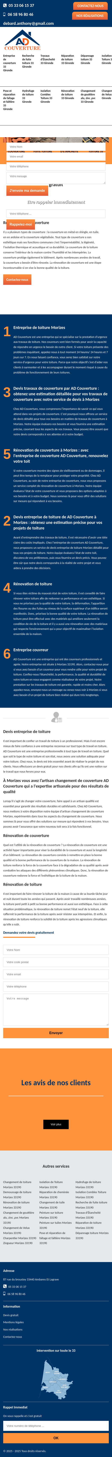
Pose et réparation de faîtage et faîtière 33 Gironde (9, 99)
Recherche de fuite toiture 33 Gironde (28, 61)
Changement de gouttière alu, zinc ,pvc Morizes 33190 (18, 1218)
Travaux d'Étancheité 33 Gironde (48, 59)
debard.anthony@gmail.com (28, 23)
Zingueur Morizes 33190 (17, 1243)
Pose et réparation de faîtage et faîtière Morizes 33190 (54, 1238)
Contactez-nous (90, 6)
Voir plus (56, 1124)
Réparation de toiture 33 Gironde (67, 59)
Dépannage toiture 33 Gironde (87, 59)
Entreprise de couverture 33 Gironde (9, 63)
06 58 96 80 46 (20, 14)
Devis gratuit (10, 1315)
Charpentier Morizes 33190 (19, 1238)
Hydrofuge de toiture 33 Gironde (28, 96)
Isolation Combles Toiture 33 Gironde (46, 96)
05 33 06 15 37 (21, 5)
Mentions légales (13, 1322)
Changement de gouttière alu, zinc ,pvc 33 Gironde (88, 96)
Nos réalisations (89, 16)
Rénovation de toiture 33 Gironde (67, 94)
